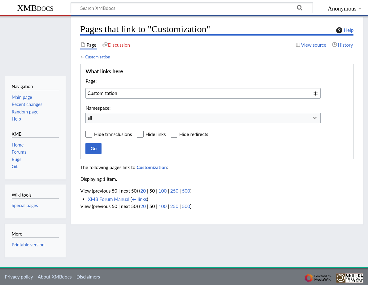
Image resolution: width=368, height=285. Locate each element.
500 (186, 191)
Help (344, 30)
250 (174, 191)
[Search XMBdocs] (192, 8)
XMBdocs (35, 8)
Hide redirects (193, 134)
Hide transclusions (113, 134)
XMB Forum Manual (108, 199)
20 (143, 191)
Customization (97, 56)
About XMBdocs (55, 276)
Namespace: (97, 108)
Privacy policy (19, 276)
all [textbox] (90, 118)
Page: (91, 81)
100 (162, 191)
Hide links (155, 134)
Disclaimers (88, 276)
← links (139, 199)
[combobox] (203, 93)
